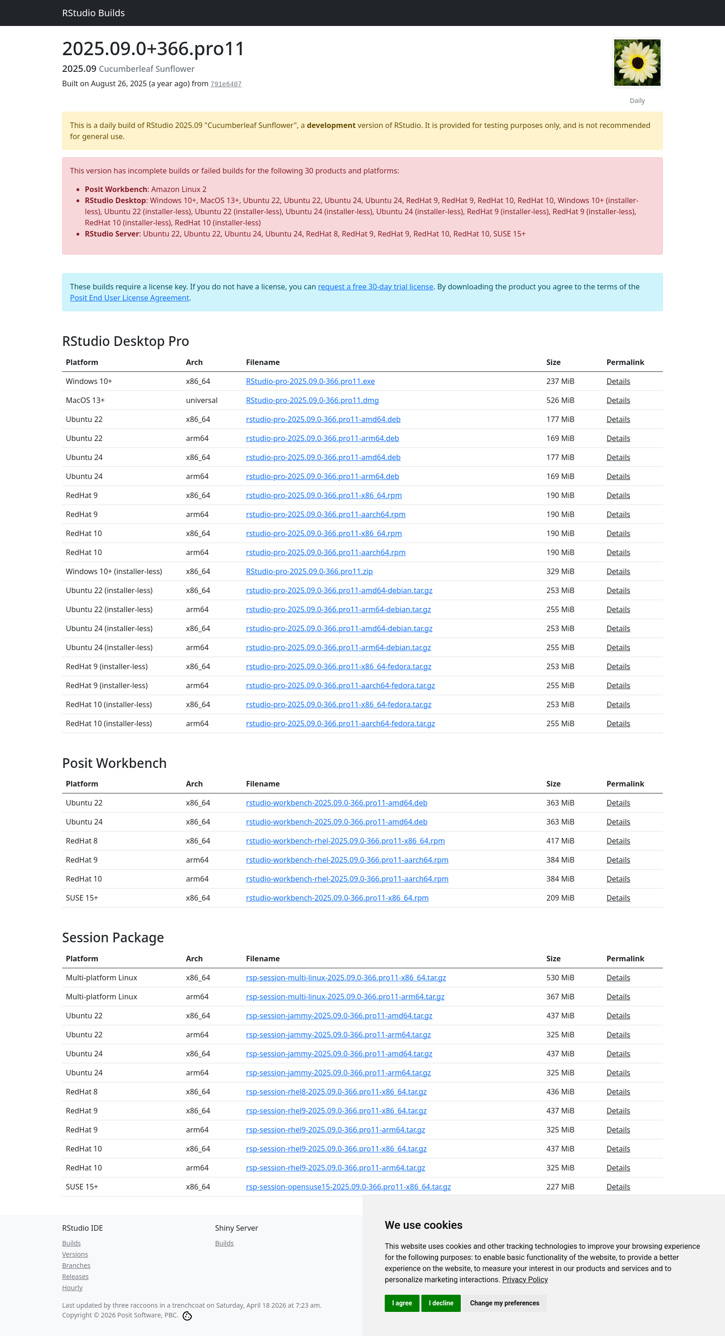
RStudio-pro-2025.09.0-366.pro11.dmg (312, 400)
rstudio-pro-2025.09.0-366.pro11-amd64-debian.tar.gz (339, 590)
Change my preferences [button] (504, 1303)
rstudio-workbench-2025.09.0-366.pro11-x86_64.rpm (337, 898)
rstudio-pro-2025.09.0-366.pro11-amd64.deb (323, 419)
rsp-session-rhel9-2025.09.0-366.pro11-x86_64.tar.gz (336, 1111)
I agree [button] (402, 1303)
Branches (76, 1265)
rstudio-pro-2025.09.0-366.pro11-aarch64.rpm (326, 514)
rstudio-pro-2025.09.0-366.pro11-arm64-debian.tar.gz (338, 609)
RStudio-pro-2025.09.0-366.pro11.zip (309, 571)
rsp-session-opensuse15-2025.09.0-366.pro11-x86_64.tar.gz (348, 1187)
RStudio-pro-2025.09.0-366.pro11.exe (310, 381)
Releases (75, 1276)
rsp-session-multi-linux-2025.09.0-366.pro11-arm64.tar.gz (345, 996)
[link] (525, 1279)
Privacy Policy (525, 1279)
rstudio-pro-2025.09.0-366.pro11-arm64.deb (322, 438)
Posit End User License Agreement (129, 298)
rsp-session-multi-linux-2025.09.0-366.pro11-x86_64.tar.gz (346, 977)
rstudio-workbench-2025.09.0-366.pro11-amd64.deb (337, 803)
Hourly (72, 1287)
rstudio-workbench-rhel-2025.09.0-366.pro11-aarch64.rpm (347, 860)
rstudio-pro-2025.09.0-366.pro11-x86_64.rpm (324, 495)
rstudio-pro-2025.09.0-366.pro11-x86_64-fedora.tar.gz (339, 666)
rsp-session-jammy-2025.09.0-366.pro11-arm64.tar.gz (338, 1034)
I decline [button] (441, 1303)
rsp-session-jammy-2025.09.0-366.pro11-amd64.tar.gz (339, 1015)
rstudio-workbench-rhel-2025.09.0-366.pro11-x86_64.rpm (345, 841)
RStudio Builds (93, 12)
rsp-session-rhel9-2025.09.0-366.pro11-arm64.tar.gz (335, 1130)
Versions (75, 1254)
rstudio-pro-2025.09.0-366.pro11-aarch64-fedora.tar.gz (340, 685)
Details (618, 381)
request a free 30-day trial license (375, 286)
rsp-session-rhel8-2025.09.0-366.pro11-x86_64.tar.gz (336, 1092)
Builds (71, 1243)
